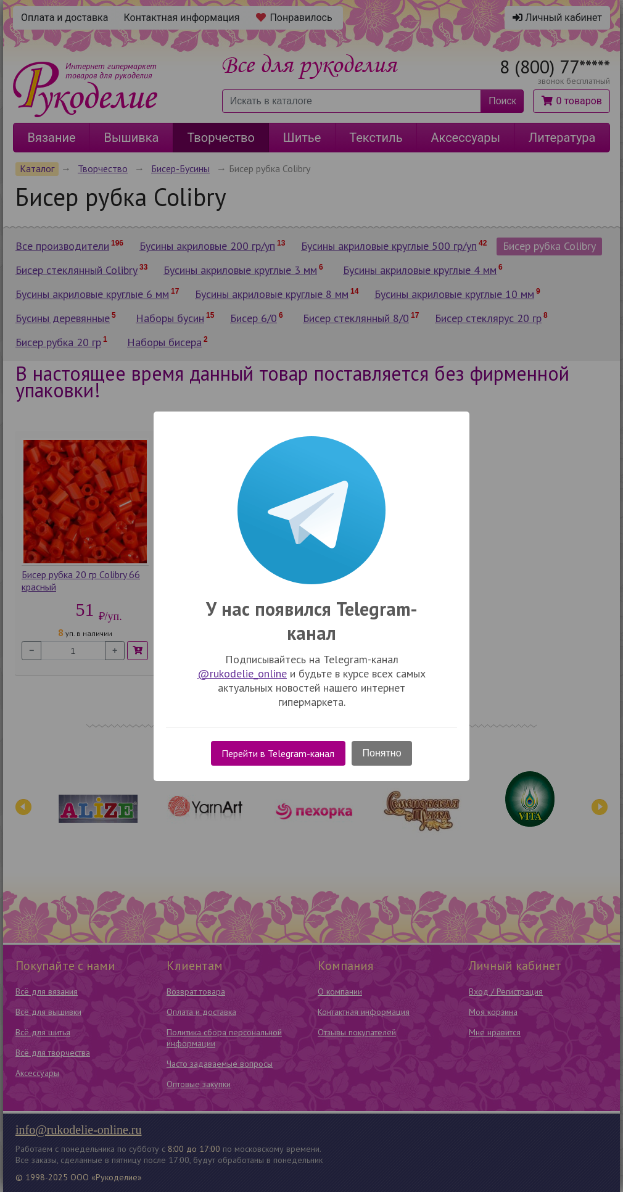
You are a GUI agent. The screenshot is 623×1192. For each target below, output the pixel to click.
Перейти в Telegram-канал (277, 753)
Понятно (382, 753)
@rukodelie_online (242, 673)
